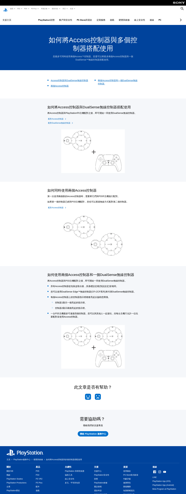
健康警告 (127, 480)
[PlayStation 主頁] (5, 9)
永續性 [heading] (68, 464)
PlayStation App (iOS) (161, 478)
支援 (71, 8)
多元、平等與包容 (72, 480)
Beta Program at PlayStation (164, 486)
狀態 (96, 476)
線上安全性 (132, 17)
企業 (8, 484)
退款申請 (98, 488)
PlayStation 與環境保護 (74, 468)
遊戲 (11, 8)
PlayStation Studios (15, 476)
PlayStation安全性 (101, 472)
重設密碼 (98, 484)
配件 (37, 484)
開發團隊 (127, 484)
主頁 (8, 456)
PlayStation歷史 (13, 488)
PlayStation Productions (16, 480)
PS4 (25, 8)
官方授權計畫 (129, 491)
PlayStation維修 (100, 480)
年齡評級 (127, 476)
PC (152, 17)
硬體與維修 (117, 17)
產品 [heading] (38, 464)
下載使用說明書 (100, 491)
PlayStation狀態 (39, 17)
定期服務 (93, 17)
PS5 (18, 8)
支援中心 (98, 468)
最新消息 (55, 8)
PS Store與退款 (77, 17)
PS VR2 (39, 476)
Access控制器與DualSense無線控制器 (69, 77)
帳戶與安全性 (58, 17)
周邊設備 (44, 8)
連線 (144, 17)
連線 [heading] (154, 464)
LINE (154, 474)
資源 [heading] (125, 464)
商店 (64, 8)
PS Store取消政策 (130, 472)
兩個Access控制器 (60, 83)
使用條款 (127, 468)
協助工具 (68, 472)
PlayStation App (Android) (163, 482)
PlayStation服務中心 (21, 456)
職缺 (8, 472)
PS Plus (34, 8)
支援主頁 (6, 17)
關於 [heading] (9, 464)
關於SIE (10, 468)
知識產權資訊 (129, 488)
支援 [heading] (96, 464)
